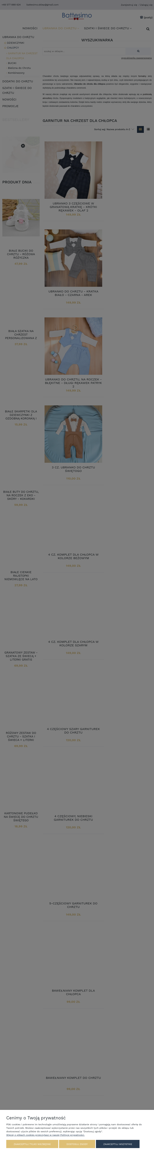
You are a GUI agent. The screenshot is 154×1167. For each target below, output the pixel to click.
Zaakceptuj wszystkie (117, 1144)
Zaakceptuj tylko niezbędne (32, 1144)
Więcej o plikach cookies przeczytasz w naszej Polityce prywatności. (45, 1135)
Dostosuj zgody (77, 1144)
